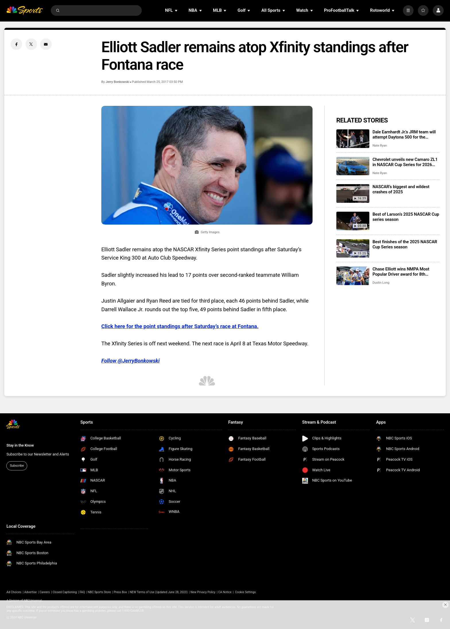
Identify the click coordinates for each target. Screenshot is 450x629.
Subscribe (17, 466)
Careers (45, 592)
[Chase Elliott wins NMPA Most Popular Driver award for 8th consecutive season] (352, 275)
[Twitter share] (31, 44)
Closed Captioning (65, 592)
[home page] (24, 10)
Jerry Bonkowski (117, 82)
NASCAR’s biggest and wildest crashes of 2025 (401, 189)
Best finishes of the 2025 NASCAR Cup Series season (405, 244)
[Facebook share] (16, 44)
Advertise (30, 592)
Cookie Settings (245, 592)
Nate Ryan (380, 145)
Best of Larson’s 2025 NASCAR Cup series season (406, 217)
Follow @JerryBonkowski (130, 361)
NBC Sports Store (99, 592)
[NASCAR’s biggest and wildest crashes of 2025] (352, 193)
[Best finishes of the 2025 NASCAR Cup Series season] (352, 248)
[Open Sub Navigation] (176, 10)
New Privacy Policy (203, 592)
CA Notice (224, 592)
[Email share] (46, 44)
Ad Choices (13, 592)
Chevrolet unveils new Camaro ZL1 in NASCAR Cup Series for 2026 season (405, 162)
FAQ (82, 592)
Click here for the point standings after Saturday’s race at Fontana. (180, 326)
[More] (408, 10)
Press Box (120, 592)
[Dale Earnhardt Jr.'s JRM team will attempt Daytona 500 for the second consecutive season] (352, 138)
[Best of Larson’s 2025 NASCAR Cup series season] (352, 221)
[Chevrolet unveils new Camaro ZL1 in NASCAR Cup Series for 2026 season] (352, 166)
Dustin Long (381, 283)
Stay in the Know (20, 445)
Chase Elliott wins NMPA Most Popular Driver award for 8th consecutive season (401, 271)
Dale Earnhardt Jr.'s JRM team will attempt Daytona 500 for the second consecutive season (404, 134)
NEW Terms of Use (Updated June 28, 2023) (159, 592)
